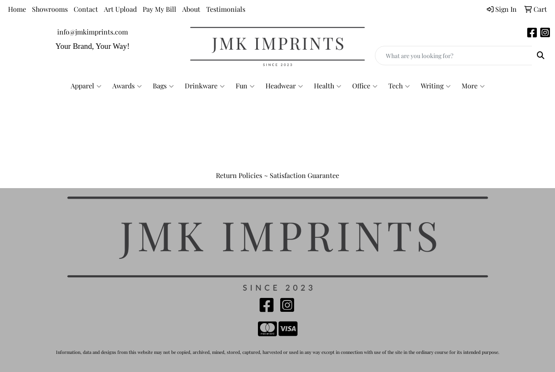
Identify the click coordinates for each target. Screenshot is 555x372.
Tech (399, 86)
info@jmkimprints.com (92, 31)
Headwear (284, 86)
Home (17, 9)
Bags (163, 86)
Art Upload (120, 9)
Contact (86, 9)
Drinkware (205, 86)
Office (364, 86)
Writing (436, 86)
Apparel (86, 86)
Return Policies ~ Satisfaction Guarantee (277, 175)
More (473, 86)
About (191, 9)
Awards (127, 86)
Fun (245, 86)
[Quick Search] (453, 55)
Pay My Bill (159, 9)
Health (327, 86)
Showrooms (50, 9)
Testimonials (225, 9)
